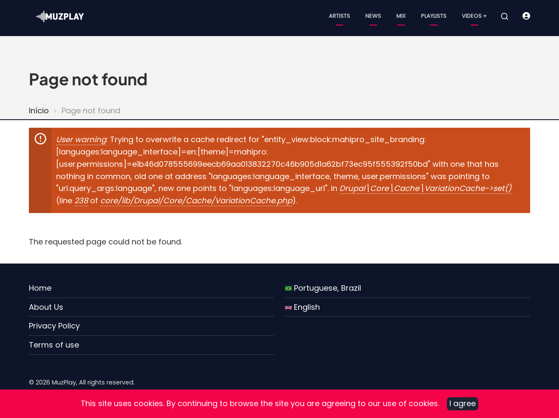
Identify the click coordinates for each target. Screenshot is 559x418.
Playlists (433, 16)
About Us (46, 307)
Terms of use (54, 344)
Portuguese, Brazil (323, 288)
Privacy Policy (54, 325)
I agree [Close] (462, 403)
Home (40, 288)
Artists (339, 16)
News (373, 16)
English (302, 307)
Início (39, 110)
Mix (401, 16)
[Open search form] (504, 16)
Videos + (474, 16)
